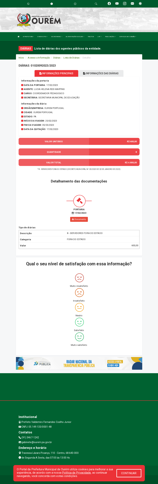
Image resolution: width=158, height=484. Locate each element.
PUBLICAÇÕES (110, 36)
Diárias (56, 57)
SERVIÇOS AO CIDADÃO (127, 36)
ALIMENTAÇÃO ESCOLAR (75, 36)
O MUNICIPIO (42, 36)
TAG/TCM (91, 36)
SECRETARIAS (56, 36)
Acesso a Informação (39, 57)
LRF (100, 36)
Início (21, 57)
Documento (79, 219)
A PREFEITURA (28, 36)
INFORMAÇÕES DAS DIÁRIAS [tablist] (101, 73)
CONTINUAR (129, 473)
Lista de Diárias (71, 57)
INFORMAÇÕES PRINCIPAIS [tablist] (56, 73)
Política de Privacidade (76, 472)
